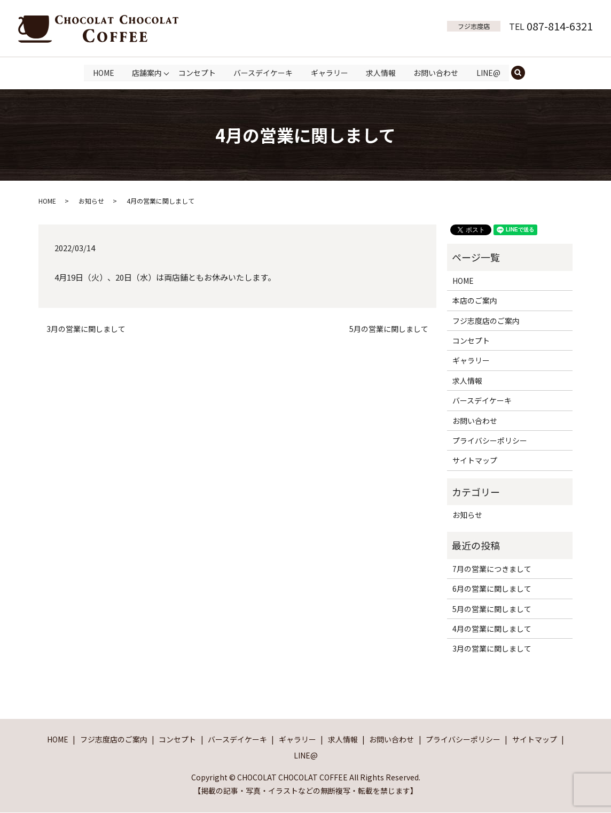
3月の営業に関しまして (86, 329)
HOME (103, 72)
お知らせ (91, 200)
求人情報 (381, 72)
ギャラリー (329, 72)
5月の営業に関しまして (388, 329)
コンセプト (196, 72)
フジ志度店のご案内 (486, 320)
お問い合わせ (436, 72)
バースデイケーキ (263, 72)
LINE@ (488, 72)
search (523, 72)
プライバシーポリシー (489, 440)
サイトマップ (474, 460)
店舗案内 (147, 72)
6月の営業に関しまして (491, 589)
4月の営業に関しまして (491, 628)
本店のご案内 (474, 301)
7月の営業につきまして (491, 568)
